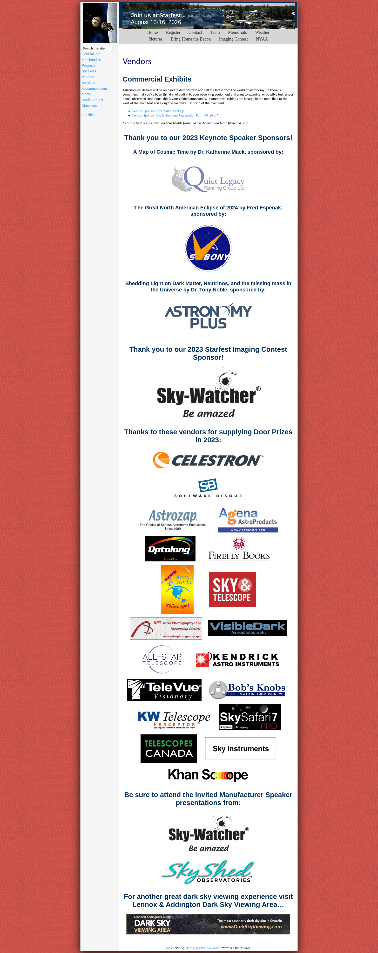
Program (88, 65)
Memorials (237, 32)
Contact (195, 32)
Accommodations (95, 88)
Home (152, 32)
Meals (86, 94)
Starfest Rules (92, 100)
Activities (88, 83)
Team (215, 32)
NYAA (262, 39)
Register (173, 32)
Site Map (190, 948)
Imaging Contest (233, 39)
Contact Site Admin (208, 948)
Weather (262, 32)
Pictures (155, 39)
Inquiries (88, 115)
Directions (89, 106)
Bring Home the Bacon (191, 39)
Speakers (89, 71)
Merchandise (91, 60)
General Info (91, 54)
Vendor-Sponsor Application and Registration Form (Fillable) (174, 115)
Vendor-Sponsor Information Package (158, 111)
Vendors (88, 77)
